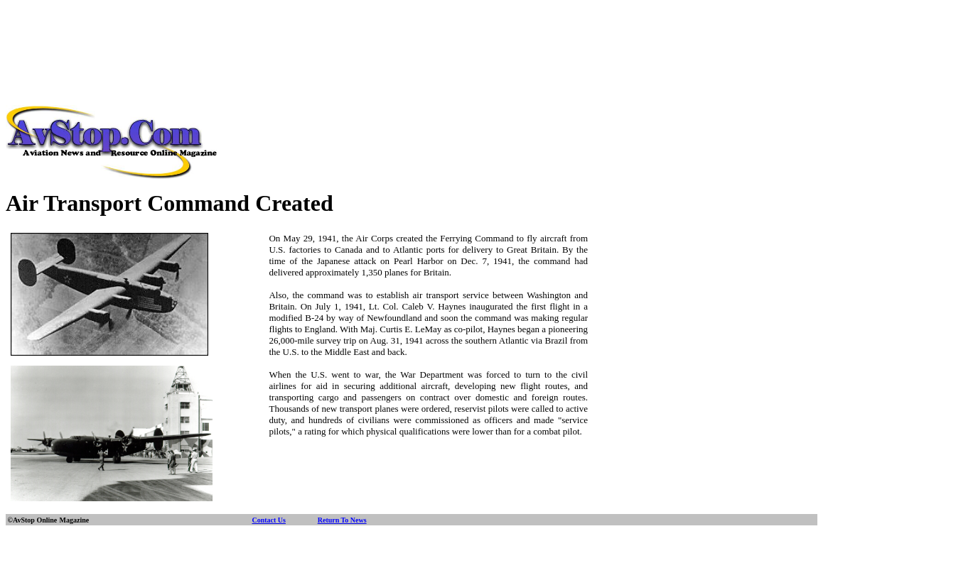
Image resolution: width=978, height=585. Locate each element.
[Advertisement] (489, 38)
